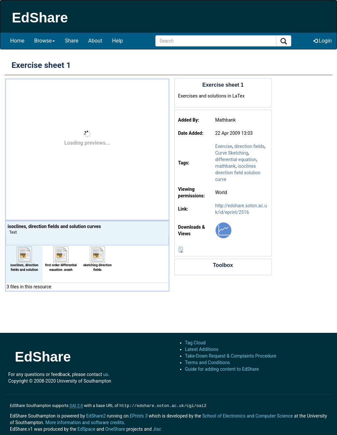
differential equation (235, 159)
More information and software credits (84, 421)
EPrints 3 (138, 415)
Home (17, 41)
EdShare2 (96, 415)
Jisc (157, 428)
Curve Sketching (231, 153)
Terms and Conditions (207, 362)
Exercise (223, 146)
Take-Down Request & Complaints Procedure (230, 356)
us (105, 374)
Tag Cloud (195, 342)
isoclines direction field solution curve (238, 172)
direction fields (249, 146)
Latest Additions (202, 349)
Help (117, 41)
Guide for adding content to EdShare (222, 369)
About (95, 41)
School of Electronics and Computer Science (247, 415)
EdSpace (86, 428)
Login (322, 41)
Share (71, 41)
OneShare (115, 428)
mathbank (225, 166)
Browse (44, 41)
